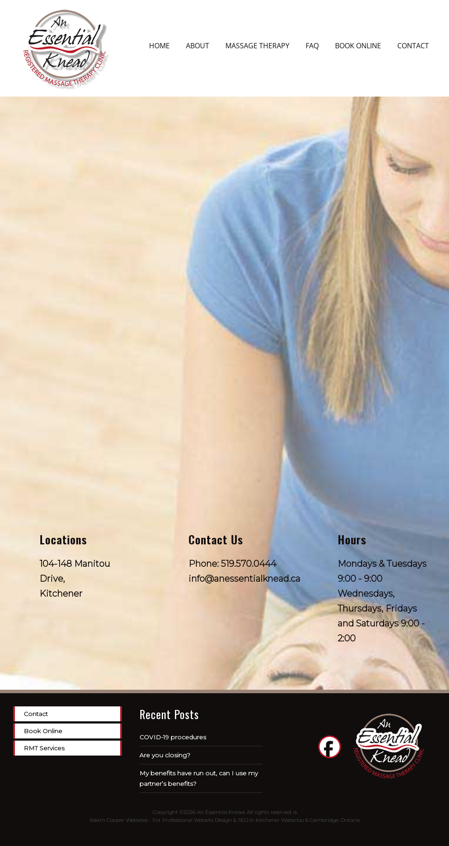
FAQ (312, 45)
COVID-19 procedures (172, 737)
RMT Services (44, 748)
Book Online (358, 45)
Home (159, 45)
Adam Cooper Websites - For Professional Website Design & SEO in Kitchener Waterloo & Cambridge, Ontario (224, 820)
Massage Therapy (257, 45)
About (197, 45)
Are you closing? (164, 755)
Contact (413, 45)
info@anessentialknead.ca (244, 578)
